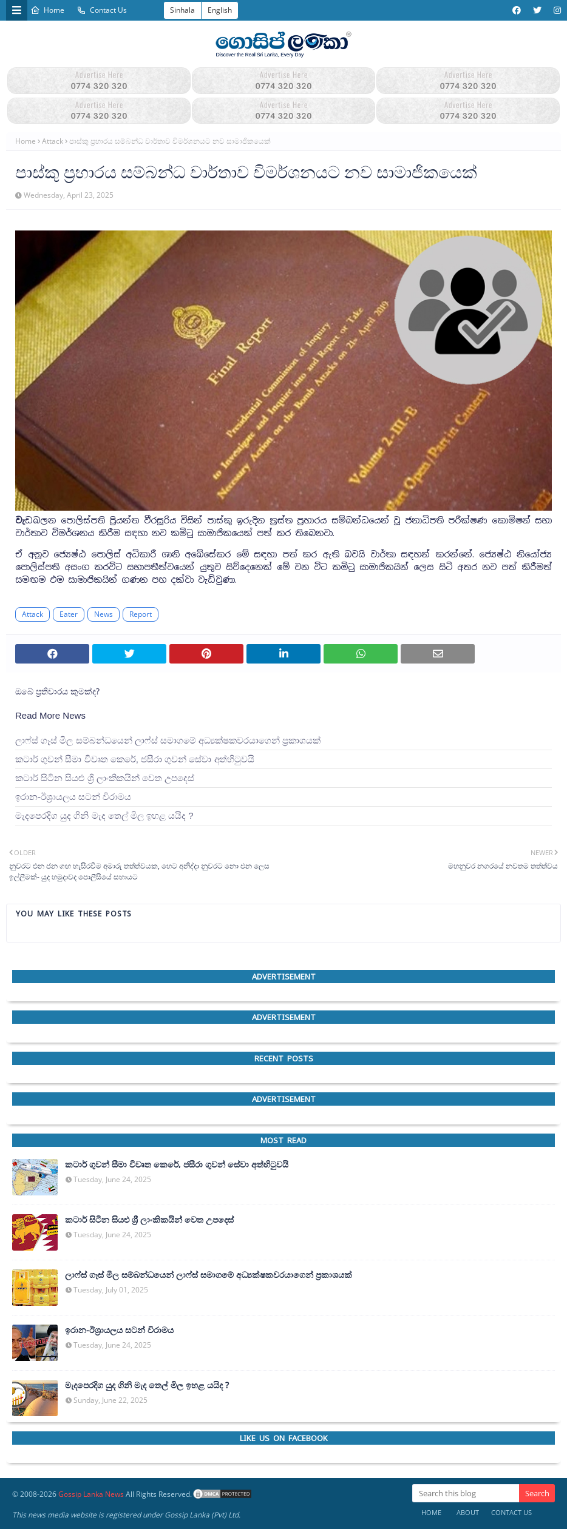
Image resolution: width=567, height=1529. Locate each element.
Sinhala (182, 10)
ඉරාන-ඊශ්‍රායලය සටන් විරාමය (73, 796)
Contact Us (101, 10)
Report (140, 614)
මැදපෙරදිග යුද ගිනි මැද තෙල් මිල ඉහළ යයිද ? (104, 815)
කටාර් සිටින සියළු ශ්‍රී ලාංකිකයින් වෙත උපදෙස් (104, 778)
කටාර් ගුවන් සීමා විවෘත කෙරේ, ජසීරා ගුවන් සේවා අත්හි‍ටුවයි (134, 759)
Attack (52, 141)
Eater (68, 614)
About (468, 1512)
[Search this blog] (465, 1493)
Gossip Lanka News (91, 1494)
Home (47, 10)
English (220, 10)
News (103, 614)
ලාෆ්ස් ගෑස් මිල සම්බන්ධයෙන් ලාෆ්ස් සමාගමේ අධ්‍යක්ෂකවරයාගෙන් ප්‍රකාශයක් (168, 740)
